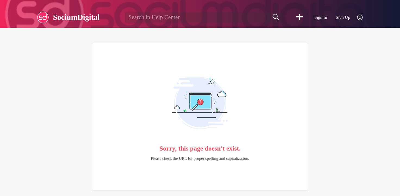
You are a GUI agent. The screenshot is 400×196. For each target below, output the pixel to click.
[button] (299, 17)
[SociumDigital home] (42, 17)
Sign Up (343, 17)
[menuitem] (357, 17)
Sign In (320, 17)
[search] (203, 17)
